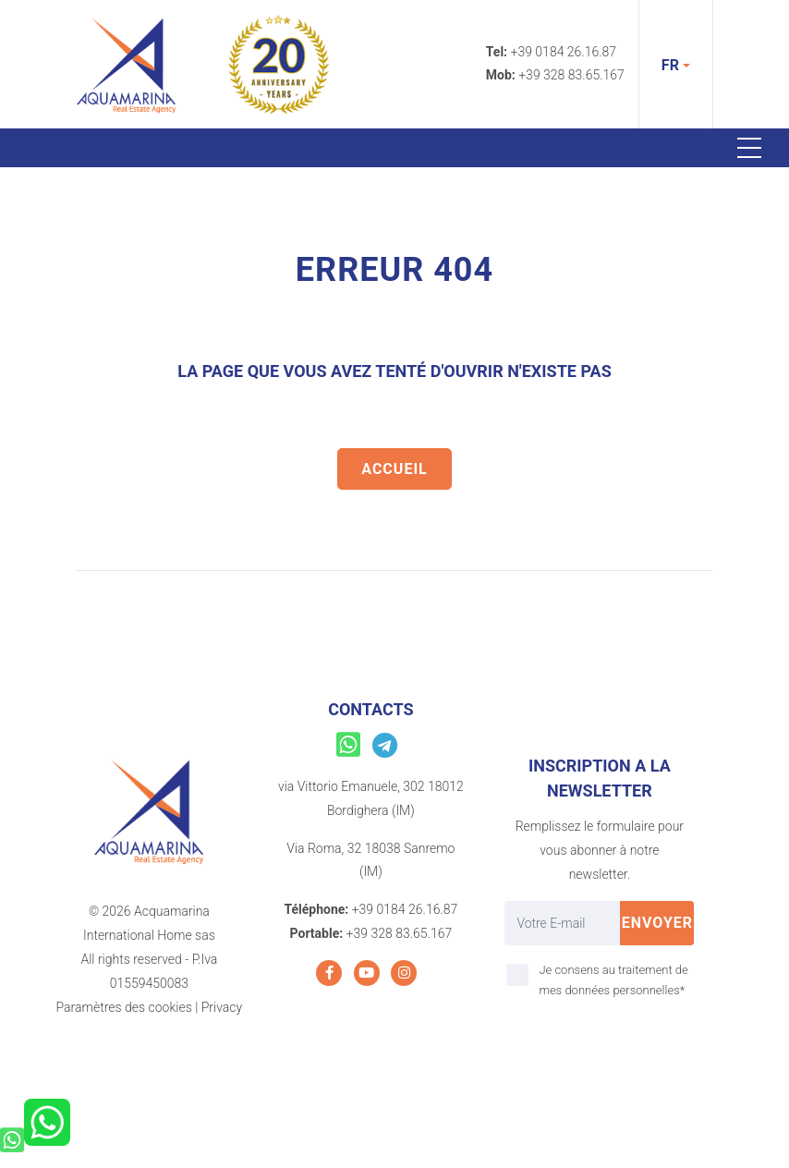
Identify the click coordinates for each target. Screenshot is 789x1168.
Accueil (394, 469)
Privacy (221, 1007)
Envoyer (658, 922)
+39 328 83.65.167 (571, 74)
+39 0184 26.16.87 (564, 51)
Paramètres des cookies (124, 1007)
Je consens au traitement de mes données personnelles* (613, 980)
